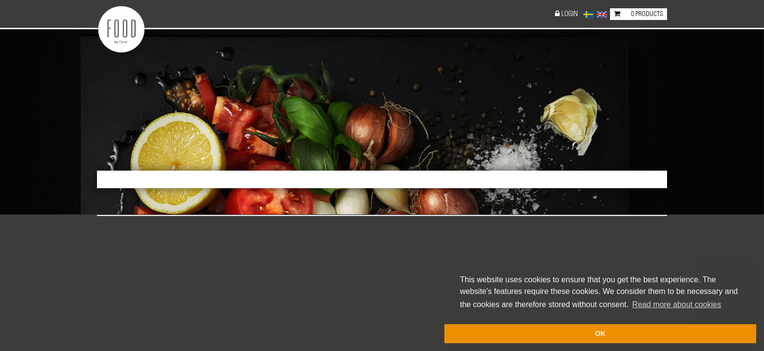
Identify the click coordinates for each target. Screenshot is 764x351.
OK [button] (600, 333)
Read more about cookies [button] (676, 304)
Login (569, 14)
